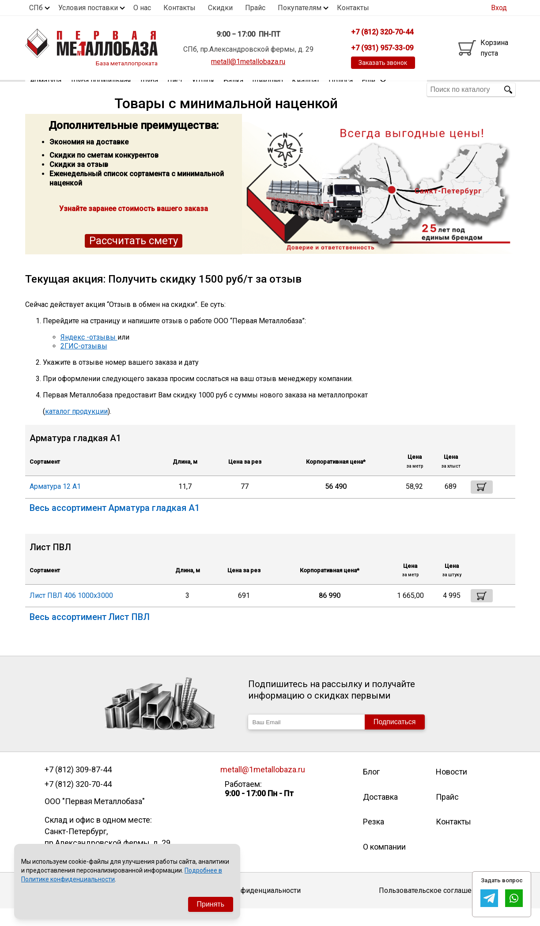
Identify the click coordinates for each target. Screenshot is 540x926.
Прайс (255, 8)
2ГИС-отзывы (83, 363)
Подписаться (395, 739)
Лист (175, 89)
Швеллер (267, 89)
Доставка (380, 814)
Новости (451, 789)
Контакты (179, 8)
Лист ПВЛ (129, 634)
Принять (211, 904)
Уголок (203, 89)
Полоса (341, 89)
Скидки (220, 8)
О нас (142, 8)
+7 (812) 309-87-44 (78, 786)
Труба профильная (100, 89)
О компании (384, 864)
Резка (373, 838)
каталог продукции (76, 428)
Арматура (45, 89)
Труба (149, 89)
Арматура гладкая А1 (154, 525)
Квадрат (306, 89)
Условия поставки (88, 8)
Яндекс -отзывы (88, 354)
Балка (233, 89)
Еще (374, 89)
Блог (371, 789)
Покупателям (299, 8)
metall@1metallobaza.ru (248, 61)
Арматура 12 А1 (55, 503)
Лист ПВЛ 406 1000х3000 (71, 613)
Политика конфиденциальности (248, 907)
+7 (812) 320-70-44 (78, 801)
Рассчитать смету (133, 258)
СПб (36, 8)
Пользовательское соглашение (431, 907)
